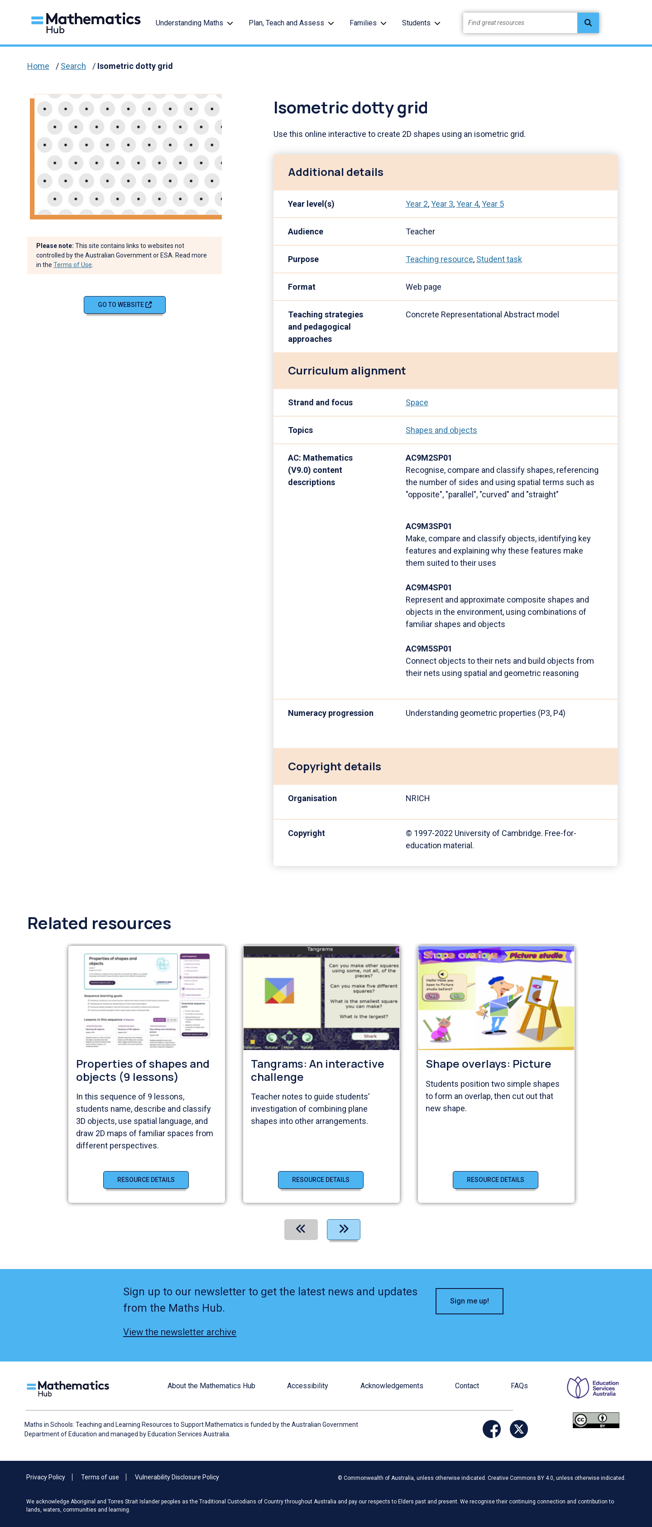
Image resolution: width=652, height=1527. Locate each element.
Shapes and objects (441, 430)
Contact (467, 1385)
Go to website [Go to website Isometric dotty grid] (125, 304)
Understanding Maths (189, 23)
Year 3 (442, 204)
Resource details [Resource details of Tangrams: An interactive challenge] (321, 1179)
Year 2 (417, 204)
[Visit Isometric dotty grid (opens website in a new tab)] (131, 153)
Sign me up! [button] (469, 1301)
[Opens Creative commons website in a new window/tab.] (596, 1419)
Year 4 (467, 204)
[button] (230, 23)
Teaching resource (439, 259)
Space (417, 402)
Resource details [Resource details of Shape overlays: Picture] (495, 1179)
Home (38, 66)
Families (363, 23)
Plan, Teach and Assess (286, 23)
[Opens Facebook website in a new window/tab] (492, 1429)
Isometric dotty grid (135, 66)
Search (73, 66)
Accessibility (307, 1385)
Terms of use (100, 1477)
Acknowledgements (391, 1385)
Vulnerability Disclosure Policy (177, 1477)
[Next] (343, 1229)
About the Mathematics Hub (211, 1385)
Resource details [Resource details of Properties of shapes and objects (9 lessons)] (146, 1179)
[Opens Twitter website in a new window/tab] (519, 1429)
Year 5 (493, 204)
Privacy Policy (45, 1477)
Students (416, 23)
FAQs (519, 1385)
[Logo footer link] (69, 1387)
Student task (499, 259)
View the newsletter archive (179, 1332)
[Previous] (301, 1229)
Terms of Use (72, 264)
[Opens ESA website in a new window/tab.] (587, 1393)
